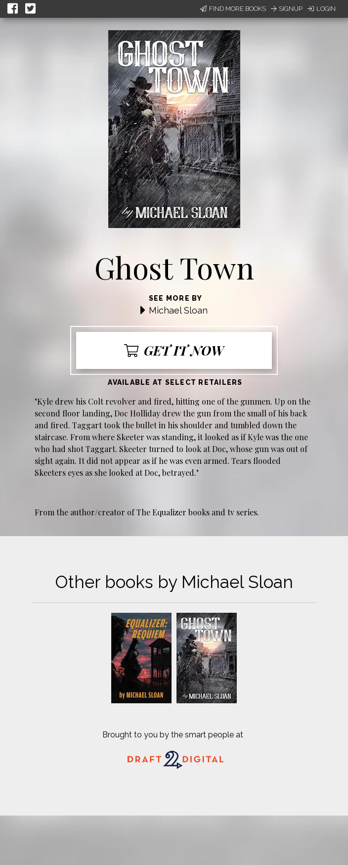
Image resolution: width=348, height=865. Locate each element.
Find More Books (233, 8)
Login (321, 8)
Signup (287, 8)
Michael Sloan (178, 310)
